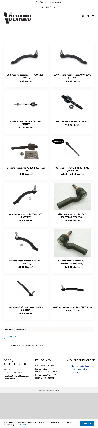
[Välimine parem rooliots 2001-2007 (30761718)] (26, 196)
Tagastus (75, 372)
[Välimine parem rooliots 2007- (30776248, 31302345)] (72, 196)
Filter (9, 337)
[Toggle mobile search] (88, 16)
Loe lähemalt (21, 425)
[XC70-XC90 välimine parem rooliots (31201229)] (26, 289)
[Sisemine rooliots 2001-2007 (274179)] (72, 104)
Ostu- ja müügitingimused (83, 366)
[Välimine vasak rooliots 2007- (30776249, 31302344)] (72, 243)
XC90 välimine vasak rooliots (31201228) (72, 307)
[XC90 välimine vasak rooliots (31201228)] (72, 289)
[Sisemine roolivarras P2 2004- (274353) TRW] (26, 150)
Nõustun (87, 423)
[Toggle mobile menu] (93, 16)
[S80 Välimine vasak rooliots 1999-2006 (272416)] (72, 57)
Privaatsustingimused (81, 369)
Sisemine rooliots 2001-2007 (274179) (72, 121)
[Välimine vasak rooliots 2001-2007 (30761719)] (26, 243)
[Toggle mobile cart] (83, 16)
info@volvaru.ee (56, 2)
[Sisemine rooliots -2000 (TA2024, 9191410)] (26, 104)
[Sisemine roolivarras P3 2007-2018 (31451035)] (72, 150)
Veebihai (56, 390)
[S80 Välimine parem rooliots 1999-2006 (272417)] (26, 57)
